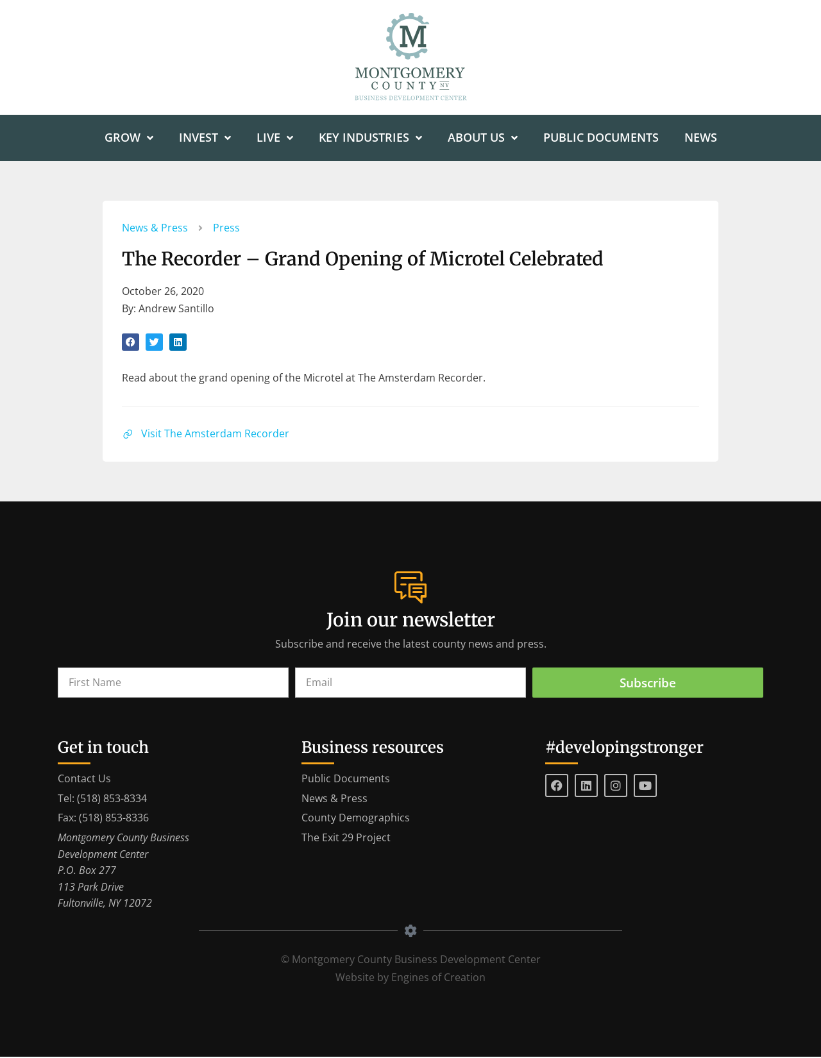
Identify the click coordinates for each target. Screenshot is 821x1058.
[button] (130, 342)
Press (226, 228)
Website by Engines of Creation (410, 978)
